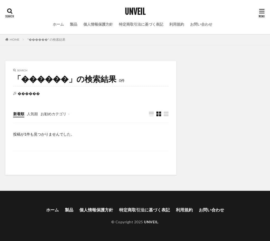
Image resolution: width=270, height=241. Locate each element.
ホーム (58, 24)
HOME (15, 39)
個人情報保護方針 (98, 24)
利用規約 (176, 24)
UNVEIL (135, 12)
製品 (73, 24)
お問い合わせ (201, 24)
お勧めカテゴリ (53, 114)
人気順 (32, 114)
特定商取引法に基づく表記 (141, 24)
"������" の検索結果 (46, 39)
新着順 (18, 114)
